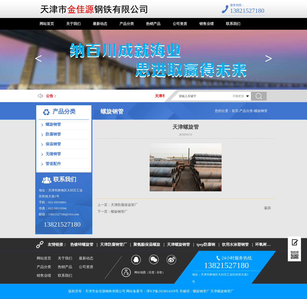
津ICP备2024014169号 (162, 291)
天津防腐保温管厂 (124, 205)
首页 (235, 111)
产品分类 (126, 24)
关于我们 (73, 24)
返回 (267, 208)
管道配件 (53, 164)
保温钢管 (53, 144)
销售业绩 (206, 24)
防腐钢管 (53, 134)
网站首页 (47, 24)
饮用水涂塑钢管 (235, 244)
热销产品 (153, 24)
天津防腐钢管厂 (113, 244)
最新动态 (100, 24)
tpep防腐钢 (205, 244)
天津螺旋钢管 (178, 244)
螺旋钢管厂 (119, 211)
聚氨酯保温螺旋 (146, 244)
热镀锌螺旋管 (81, 244)
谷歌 (159, 272)
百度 (151, 272)
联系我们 (233, 24)
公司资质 (180, 24)
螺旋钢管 (260, 111)
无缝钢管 (53, 154)
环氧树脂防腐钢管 (270, 244)
